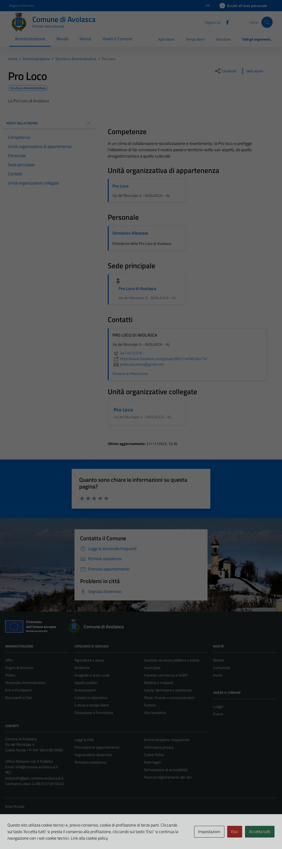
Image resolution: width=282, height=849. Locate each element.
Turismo (150, 705)
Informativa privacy (159, 747)
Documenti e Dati (18, 697)
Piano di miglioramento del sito (168, 777)
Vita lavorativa (155, 712)
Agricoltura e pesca (89, 660)
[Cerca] (267, 22)
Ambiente (82, 667)
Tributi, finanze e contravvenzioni (169, 697)
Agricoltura (166, 39)
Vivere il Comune (117, 39)
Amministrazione (30, 39)
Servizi (85, 39)
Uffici (9, 660)
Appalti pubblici (86, 682)
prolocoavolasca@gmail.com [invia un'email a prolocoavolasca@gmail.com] (138, 364)
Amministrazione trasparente (166, 739)
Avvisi (217, 675)
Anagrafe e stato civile (91, 675)
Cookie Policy (154, 754)
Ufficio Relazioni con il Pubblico (29, 761)
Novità (62, 39)
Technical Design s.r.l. (37, 835)
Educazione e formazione (93, 712)
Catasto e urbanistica (90, 697)
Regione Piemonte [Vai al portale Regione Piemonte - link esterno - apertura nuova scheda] (21, 5)
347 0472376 (127, 353)
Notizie (218, 660)
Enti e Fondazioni (18, 690)
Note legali (152, 762)
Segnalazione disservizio (93, 754)
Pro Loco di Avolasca (137, 288)
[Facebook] (225, 22)
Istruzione (223, 39)
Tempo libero (195, 39)
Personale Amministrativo (25, 682)
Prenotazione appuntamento (96, 747)
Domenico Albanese (130, 233)
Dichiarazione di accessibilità (165, 769)
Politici (10, 675)
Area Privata (14, 806)
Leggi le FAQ (84, 739)
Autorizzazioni (85, 690)
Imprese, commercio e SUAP (165, 675)
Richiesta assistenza (90, 762)
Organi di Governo (19, 667)
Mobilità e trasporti (158, 682)
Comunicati (221, 667)
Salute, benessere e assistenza (168, 690)
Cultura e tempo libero (91, 705)
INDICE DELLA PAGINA (48, 123)
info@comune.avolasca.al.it (36, 767)
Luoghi (218, 706)
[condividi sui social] (225, 71)
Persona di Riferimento (130, 373)
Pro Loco (120, 186)
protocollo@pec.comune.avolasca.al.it (34, 778)
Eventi (218, 714)
